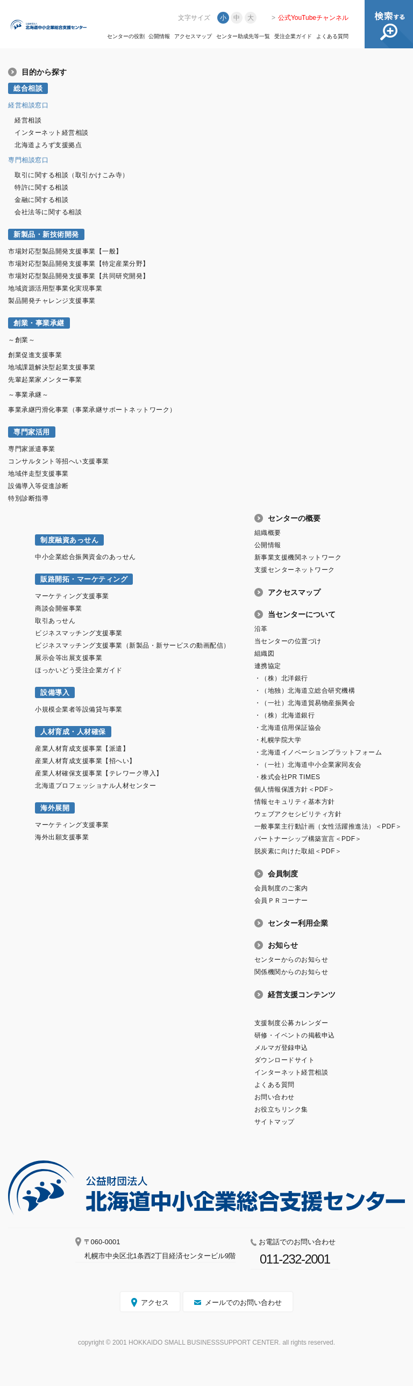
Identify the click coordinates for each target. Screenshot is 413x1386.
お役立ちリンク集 (281, 1109)
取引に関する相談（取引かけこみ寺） (72, 175)
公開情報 (159, 36)
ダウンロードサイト (284, 1060)
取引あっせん (55, 621)
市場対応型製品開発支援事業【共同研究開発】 (78, 276)
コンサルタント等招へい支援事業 (58, 461)
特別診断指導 (28, 498)
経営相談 (28, 120)
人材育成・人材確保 (73, 732)
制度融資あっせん (69, 540)
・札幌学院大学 (278, 740)
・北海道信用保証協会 (288, 727)
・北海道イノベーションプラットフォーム (318, 752)
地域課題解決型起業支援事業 (52, 367)
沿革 (261, 629)
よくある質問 (332, 36)
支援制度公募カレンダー (291, 1023)
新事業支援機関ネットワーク (298, 557)
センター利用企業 (298, 923)
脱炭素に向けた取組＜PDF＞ (298, 851)
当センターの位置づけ (288, 641)
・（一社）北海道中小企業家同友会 (308, 764)
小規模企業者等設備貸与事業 (79, 709)
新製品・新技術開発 (46, 234)
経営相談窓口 (28, 105)
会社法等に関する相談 (48, 212)
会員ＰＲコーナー (281, 900)
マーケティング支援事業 (72, 596)
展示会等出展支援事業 (68, 658)
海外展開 (54, 808)
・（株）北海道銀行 (284, 715)
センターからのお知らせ (291, 959)
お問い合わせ (274, 1097)
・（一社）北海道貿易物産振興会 (304, 703)
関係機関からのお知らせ (291, 972)
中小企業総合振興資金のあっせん (85, 557)
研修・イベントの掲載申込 (294, 1035)
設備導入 (54, 692)
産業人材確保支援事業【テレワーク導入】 (99, 773)
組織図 (264, 653)
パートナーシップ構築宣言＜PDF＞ (308, 839)
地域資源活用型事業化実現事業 (55, 288)
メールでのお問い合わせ (243, 1302)
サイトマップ (274, 1122)
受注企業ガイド (293, 36)
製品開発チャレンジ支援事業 (52, 300)
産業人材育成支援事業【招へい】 (85, 761)
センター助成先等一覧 (243, 36)
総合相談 (27, 88)
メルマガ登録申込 (281, 1047)
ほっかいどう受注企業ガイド (79, 670)
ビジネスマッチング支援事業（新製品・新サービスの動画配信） (132, 645)
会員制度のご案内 (281, 888)
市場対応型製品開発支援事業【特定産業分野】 (78, 263)
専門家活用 (31, 432)
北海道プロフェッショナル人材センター (95, 785)
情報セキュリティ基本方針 (294, 802)
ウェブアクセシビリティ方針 (298, 814)
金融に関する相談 (41, 200)
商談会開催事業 (58, 608)
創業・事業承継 (39, 323)
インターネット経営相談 (52, 132)
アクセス (155, 1302)
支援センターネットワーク (294, 570)
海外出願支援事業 (62, 837)
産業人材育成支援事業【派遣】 (82, 748)
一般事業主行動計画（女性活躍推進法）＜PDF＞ (328, 826)
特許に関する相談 (41, 187)
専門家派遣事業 (31, 449)
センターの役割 (126, 36)
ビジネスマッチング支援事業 (79, 633)
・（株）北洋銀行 (281, 678)
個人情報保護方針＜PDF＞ (294, 789)
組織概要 (267, 532)
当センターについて (302, 614)
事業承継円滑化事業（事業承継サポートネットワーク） (92, 409)
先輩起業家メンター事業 (45, 379)
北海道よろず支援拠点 (48, 145)
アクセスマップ (193, 36)
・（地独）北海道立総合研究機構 (304, 690)
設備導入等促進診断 (38, 486)
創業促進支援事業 (35, 355)
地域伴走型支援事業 (38, 473)
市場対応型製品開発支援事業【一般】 (65, 251)
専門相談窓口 (28, 160)
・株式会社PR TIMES (287, 777)
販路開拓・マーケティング (83, 579)
